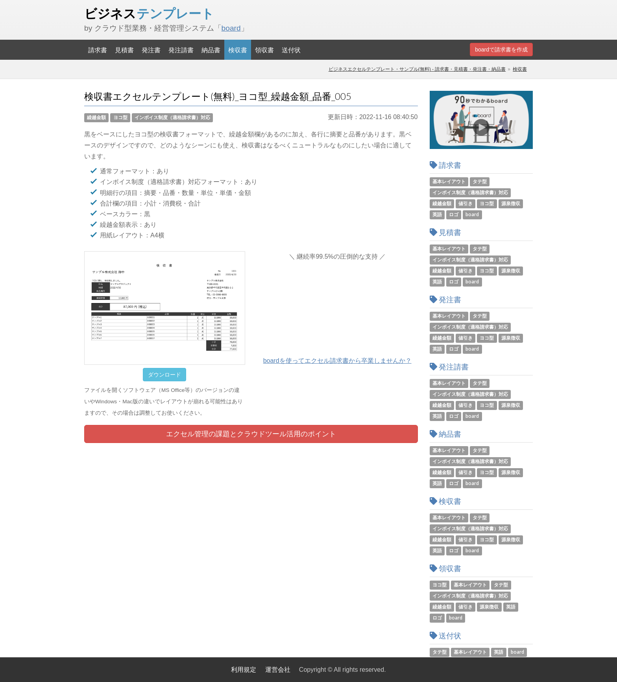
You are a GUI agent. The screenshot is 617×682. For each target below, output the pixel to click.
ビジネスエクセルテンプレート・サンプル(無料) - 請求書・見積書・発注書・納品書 (417, 69)
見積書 (124, 49)
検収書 (237, 49)
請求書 (97, 49)
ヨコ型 (120, 117)
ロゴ (453, 214)
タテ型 (480, 181)
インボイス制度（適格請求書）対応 (172, 117)
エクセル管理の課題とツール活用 (251, 434)
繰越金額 (96, 117)
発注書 (151, 49)
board (231, 28)
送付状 (291, 49)
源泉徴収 (510, 203)
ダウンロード (164, 374)
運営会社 (277, 669)
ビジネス (149, 13)
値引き (465, 203)
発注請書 (181, 49)
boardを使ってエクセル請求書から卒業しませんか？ (337, 360)
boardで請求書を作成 (501, 49)
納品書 (210, 49)
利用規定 (243, 669)
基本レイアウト (449, 181)
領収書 (264, 49)
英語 (437, 214)
